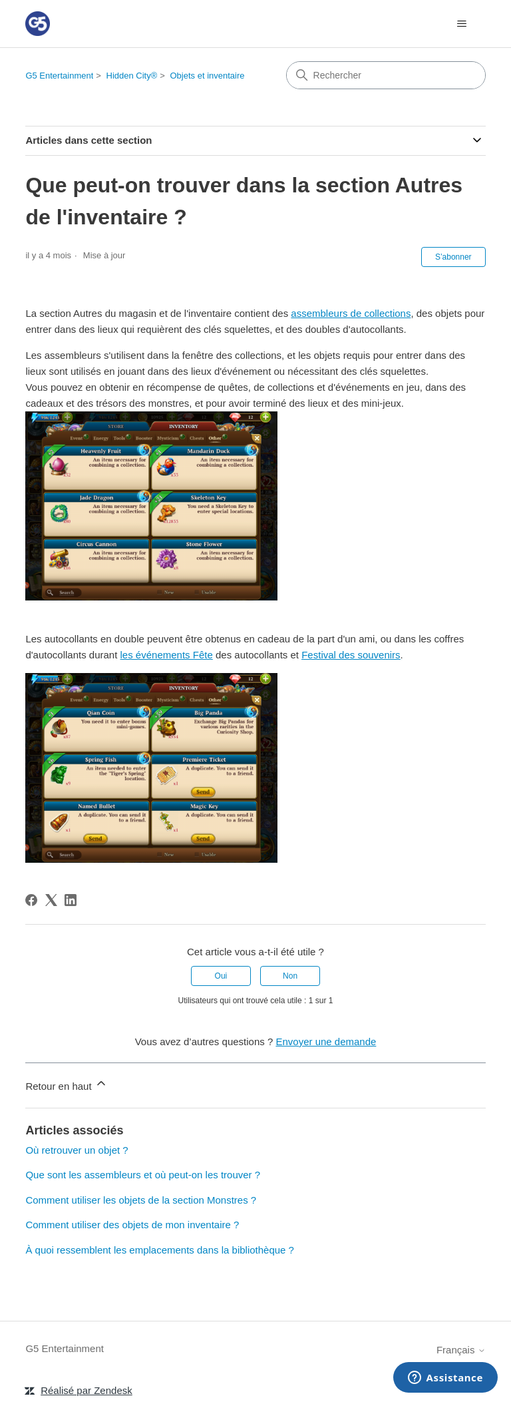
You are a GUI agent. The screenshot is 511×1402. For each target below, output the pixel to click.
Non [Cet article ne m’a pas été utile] (290, 976)
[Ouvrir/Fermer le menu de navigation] (462, 24)
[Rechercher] (386, 75)
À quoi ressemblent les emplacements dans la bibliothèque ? (159, 1250)
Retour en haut (66, 1084)
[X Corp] (51, 900)
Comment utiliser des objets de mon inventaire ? (132, 1224)
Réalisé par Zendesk (86, 1390)
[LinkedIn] (71, 900)
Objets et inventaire (207, 76)
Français (461, 1349)
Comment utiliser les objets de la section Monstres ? (140, 1200)
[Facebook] (31, 900)
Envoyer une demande (325, 1041)
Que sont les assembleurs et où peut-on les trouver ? (142, 1174)
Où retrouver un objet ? (76, 1150)
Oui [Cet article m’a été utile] (221, 976)
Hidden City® (132, 76)
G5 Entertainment (59, 76)
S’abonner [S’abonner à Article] (453, 257)
